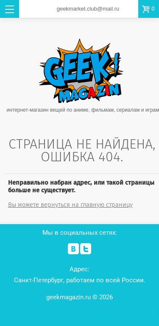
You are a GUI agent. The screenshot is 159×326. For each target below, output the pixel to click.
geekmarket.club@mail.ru (88, 9)
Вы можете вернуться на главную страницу (70, 204)
